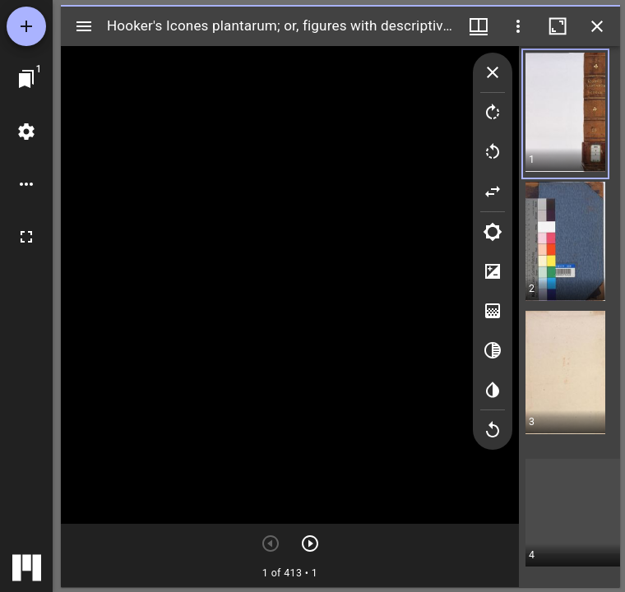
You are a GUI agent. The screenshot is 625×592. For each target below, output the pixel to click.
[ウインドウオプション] (518, 26)
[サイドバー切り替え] (84, 26)
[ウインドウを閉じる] (597, 26)
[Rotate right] (492, 112)
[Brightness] (492, 232)
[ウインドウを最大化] (557, 26)
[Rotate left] (492, 152)
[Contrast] (492, 271)
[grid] (569, 316)
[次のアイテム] (310, 543)
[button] (572, 114)
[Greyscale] (492, 350)
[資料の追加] (26, 26)
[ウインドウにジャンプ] (26, 79)
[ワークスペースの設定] (26, 131)
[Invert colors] (492, 389)
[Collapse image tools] (492, 72)
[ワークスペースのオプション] (26, 184)
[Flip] (492, 191)
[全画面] (26, 237)
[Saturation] (492, 311)
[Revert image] (492, 430)
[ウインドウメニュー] (478, 26)
